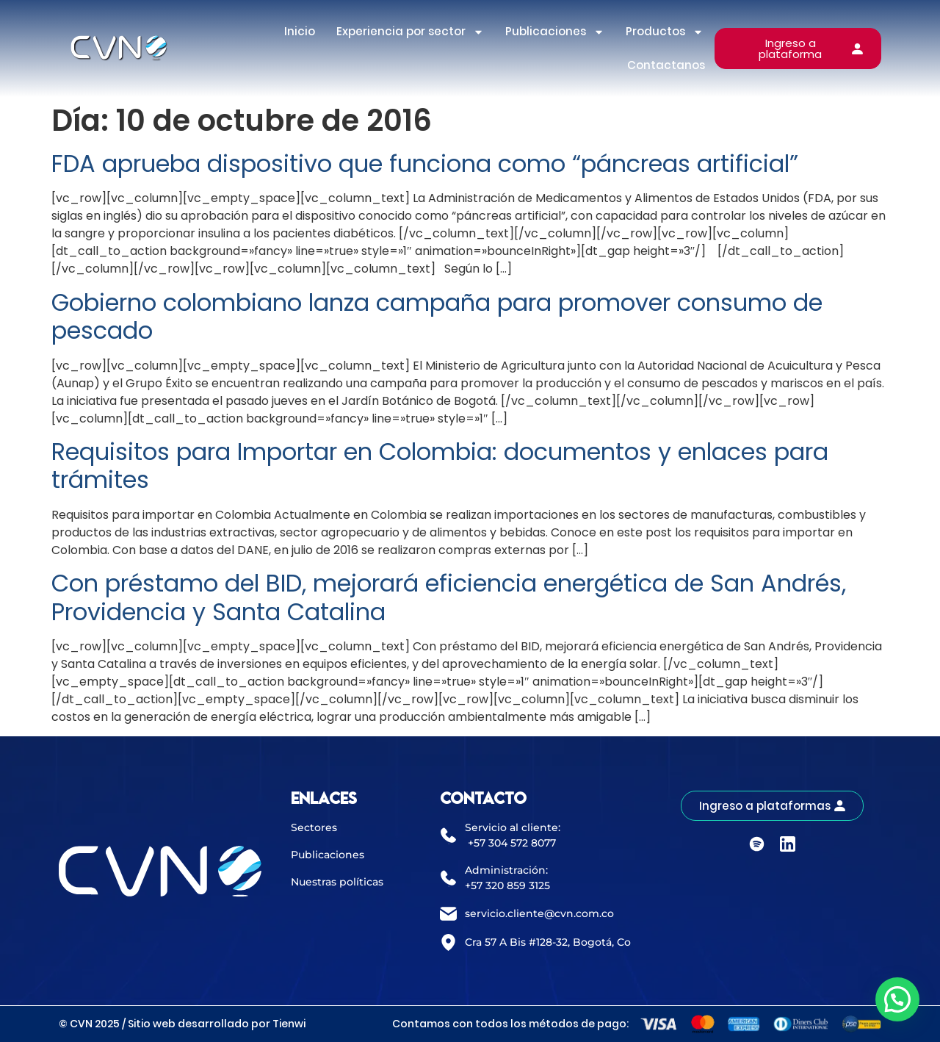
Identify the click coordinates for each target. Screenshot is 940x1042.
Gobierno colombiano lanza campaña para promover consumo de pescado (436, 316)
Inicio (299, 31)
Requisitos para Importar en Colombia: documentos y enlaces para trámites (439, 465)
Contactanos (666, 65)
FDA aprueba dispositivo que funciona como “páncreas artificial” (424, 163)
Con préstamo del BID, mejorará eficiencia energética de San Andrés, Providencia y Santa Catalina (448, 597)
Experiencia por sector (410, 32)
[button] (897, 999)
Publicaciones (554, 32)
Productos (665, 32)
